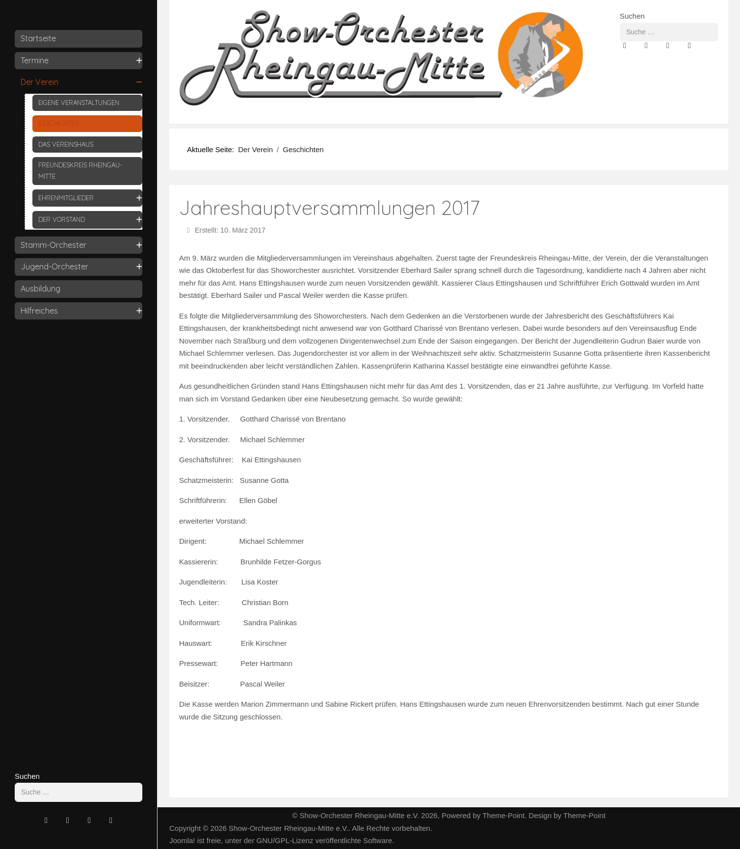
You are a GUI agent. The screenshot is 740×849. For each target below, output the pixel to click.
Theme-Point (503, 815)
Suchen (27, 776)
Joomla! (182, 840)
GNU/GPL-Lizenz (285, 840)
